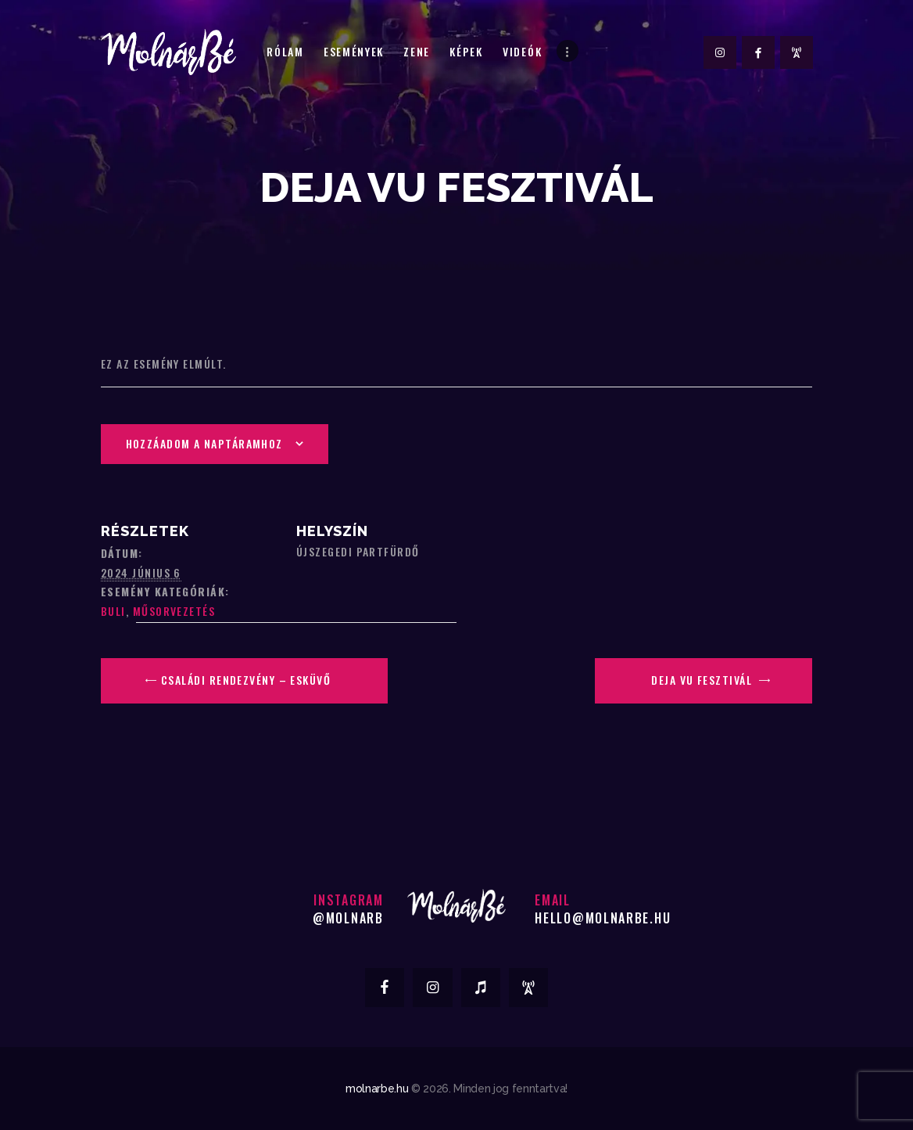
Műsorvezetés (174, 611)
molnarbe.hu (377, 1088)
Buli (113, 611)
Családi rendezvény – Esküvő (244, 679)
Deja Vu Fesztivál (703, 679)
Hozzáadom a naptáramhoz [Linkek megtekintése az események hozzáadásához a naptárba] (204, 443)
